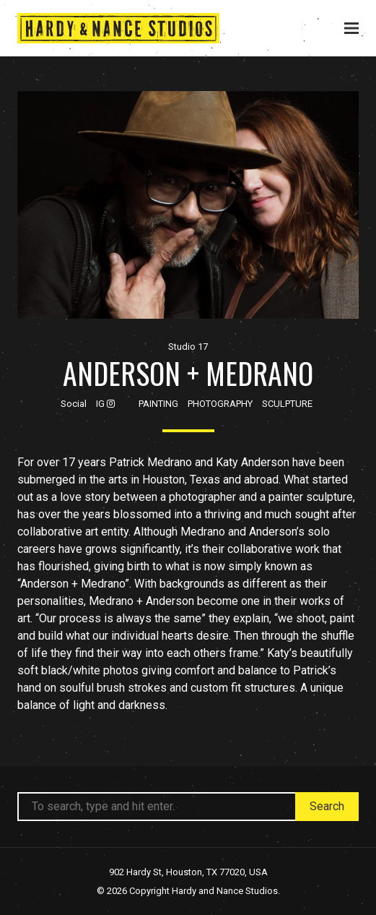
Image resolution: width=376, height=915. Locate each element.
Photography (220, 403)
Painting (158, 403)
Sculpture (287, 403)
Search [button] (327, 806)
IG (105, 403)
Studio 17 (188, 346)
